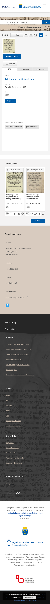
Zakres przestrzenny (13, 421)
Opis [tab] (9, 69)
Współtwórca (10, 405)
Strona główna (11, 329)
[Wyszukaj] (46, 22)
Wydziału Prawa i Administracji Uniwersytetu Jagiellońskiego (25, 514)
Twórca (8, 400)
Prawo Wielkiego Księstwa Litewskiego (20, 375)
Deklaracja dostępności (14, 463)
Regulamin (10, 443)
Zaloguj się (10, 484)
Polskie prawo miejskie (14, 360)
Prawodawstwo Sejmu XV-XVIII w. (18, 349)
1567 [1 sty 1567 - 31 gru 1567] (7, 95)
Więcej (37, 221)
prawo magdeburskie (14, 127)
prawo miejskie (31, 127)
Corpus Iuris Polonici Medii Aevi (17, 344)
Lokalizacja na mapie (13, 426)
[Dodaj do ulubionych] (31, 35)
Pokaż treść (12, 56)
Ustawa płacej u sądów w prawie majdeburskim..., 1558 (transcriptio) (34, 197)
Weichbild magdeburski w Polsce (18, 365)
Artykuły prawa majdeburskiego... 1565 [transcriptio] (13, 197)
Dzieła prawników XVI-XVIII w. (17, 354)
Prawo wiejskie (11, 370)
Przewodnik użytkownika (15, 458)
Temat (8, 411)
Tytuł (8, 395)
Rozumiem (29, 597)
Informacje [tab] (25, 69)
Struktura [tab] (41, 69)
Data (7, 416)
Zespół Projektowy (12, 448)
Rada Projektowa (12, 453)
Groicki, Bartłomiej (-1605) (16, 87)
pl (41, 35)
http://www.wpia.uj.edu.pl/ (17, 297)
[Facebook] (7, 305)
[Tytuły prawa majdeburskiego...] (9, 46)
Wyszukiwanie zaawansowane (29, 27)
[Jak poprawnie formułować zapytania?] (45, 27)
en (46, 35)
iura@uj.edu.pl (11, 283)
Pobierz (10, 64)
